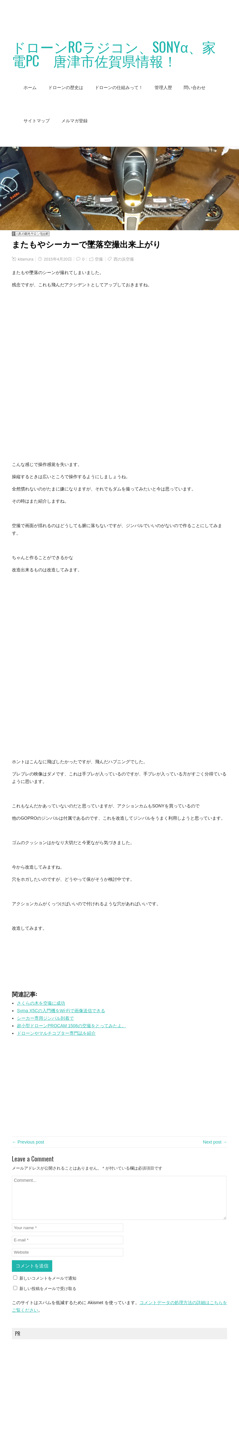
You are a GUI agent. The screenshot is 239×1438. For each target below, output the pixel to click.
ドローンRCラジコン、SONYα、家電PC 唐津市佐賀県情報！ (114, 53)
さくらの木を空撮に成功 (41, 1003)
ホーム (30, 87)
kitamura (25, 259)
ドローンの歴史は (65, 87)
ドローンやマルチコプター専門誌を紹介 (56, 1033)
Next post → (215, 1142)
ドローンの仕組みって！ (119, 87)
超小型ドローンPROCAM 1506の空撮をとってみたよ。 (71, 1025)
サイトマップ (36, 120)
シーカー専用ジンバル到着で (45, 1018)
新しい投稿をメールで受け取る (47, 1288)
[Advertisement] (114, 14)
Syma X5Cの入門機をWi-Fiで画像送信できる (61, 1010)
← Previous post (28, 1142)
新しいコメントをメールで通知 (47, 1278)
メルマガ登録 (74, 120)
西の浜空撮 (124, 259)
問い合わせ (195, 87)
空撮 (99, 259)
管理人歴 (163, 87)
